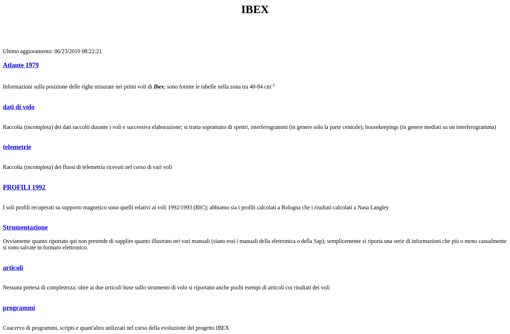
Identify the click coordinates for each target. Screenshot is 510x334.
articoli (13, 267)
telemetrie (17, 147)
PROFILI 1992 (24, 187)
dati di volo (18, 107)
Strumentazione (25, 227)
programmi (19, 307)
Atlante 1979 (21, 65)
